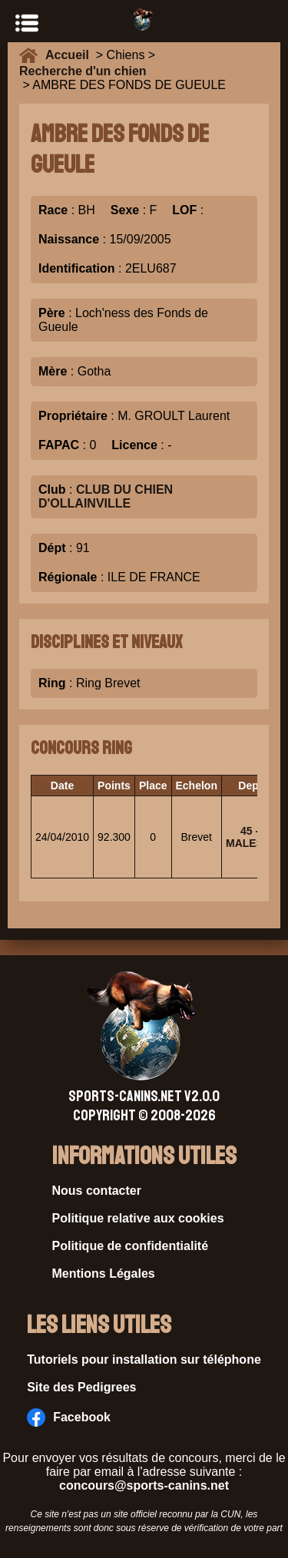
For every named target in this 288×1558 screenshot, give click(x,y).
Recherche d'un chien (83, 71)
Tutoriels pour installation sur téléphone (144, 1359)
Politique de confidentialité (130, 1245)
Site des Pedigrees (81, 1387)
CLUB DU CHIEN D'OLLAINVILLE (105, 496)
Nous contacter (96, 1190)
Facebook (69, 1417)
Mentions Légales (103, 1273)
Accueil (70, 54)
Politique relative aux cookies (138, 1218)
